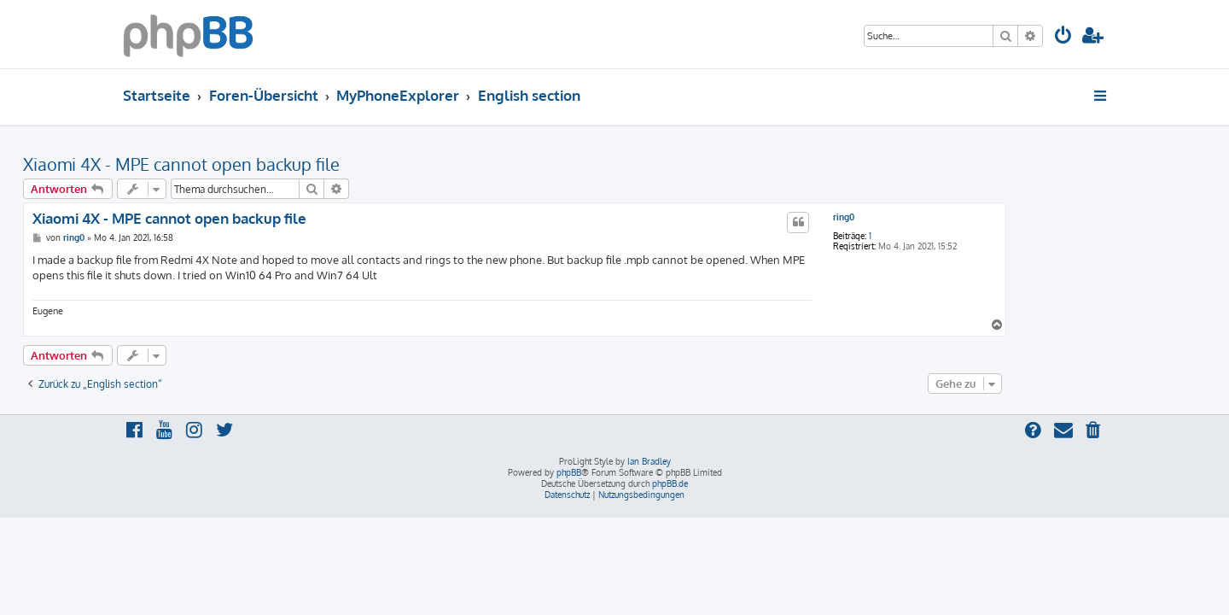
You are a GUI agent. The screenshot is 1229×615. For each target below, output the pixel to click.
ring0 (943, 217)
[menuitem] (1063, 37)
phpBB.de (670, 483)
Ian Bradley (649, 461)
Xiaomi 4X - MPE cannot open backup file (281, 164)
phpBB (568, 472)
